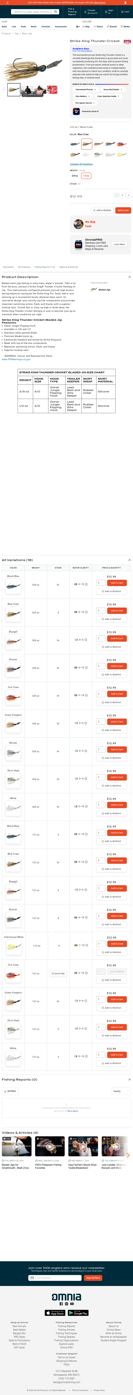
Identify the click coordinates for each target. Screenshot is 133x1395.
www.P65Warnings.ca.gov (16, 359)
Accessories (61, 26)
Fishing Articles (66, 1329)
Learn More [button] (119, 244)
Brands (112, 26)
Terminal (45, 26)
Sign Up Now (93, 1277)
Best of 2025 (19, 1343)
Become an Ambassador (113, 1336)
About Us (114, 1326)
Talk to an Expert (66, 1357)
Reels (33, 26)
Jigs (16, 33)
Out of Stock (116, 971)
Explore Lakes (66, 1343)
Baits (4, 26)
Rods (23, 26)
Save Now (99, 2)
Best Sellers (19, 1329)
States (98, 26)
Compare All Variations (81, 164)
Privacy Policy (99, 1390)
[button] (66, 277)
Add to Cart (123, 210)
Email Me (58, 973)
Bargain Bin (19, 1333)
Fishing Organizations (66, 1340)
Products (6, 33)
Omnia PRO (66, 1347)
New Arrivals (19, 1326)
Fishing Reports (66, 1326)
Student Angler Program (114, 1340)
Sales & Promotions (19, 1340)
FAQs (66, 1364)
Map (86, 26)
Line (14, 26)
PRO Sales (19, 1336)
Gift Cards (19, 1347)
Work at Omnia (114, 1333)
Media (125, 26)
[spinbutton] (100, 583)
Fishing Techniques (66, 1333)
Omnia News (114, 1329)
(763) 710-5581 (66, 1378)
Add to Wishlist (102, 210)
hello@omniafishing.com (66, 1382)
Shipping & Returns (66, 1360)
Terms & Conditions (80, 1390)
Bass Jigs (27, 33)
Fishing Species (66, 1336)
